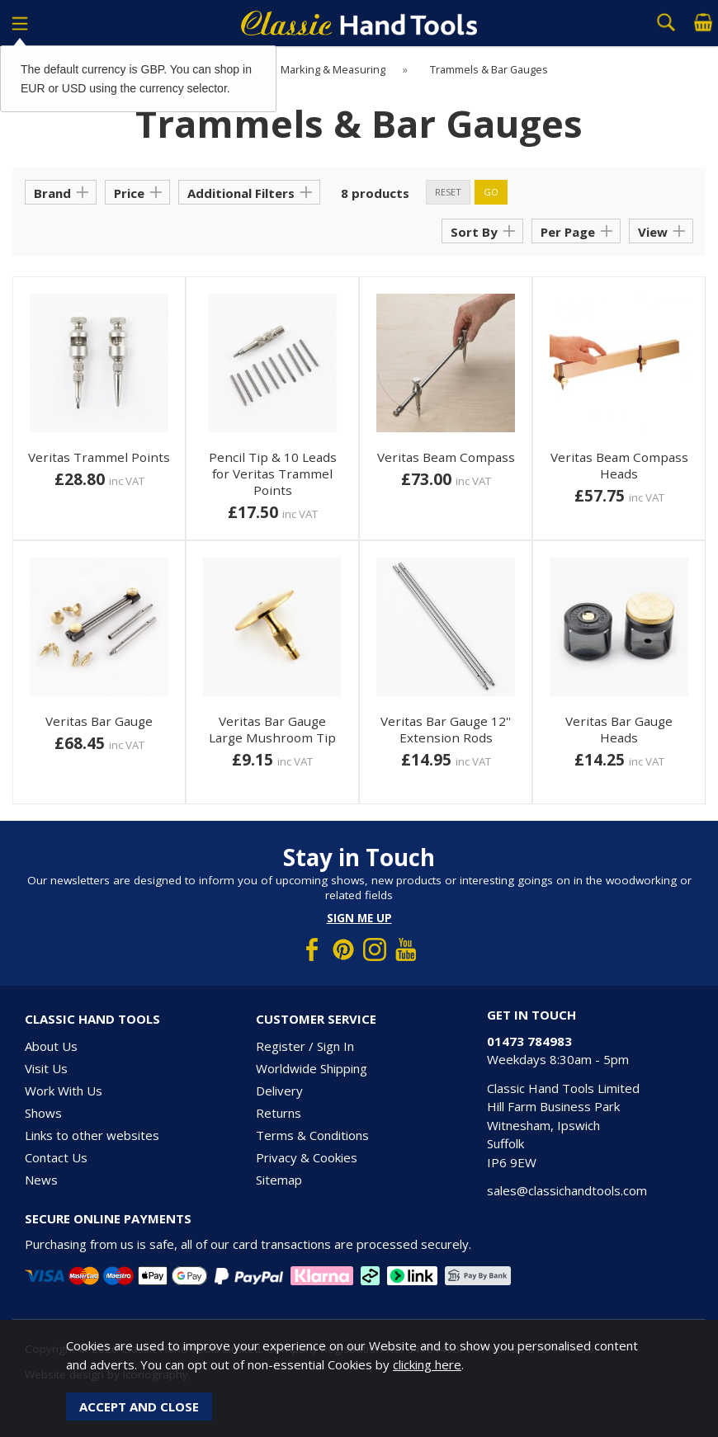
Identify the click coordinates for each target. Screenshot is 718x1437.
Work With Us (63, 1090)
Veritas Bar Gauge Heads (619, 729)
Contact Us (56, 1157)
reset (448, 192)
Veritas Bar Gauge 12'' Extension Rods (445, 729)
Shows (43, 1113)
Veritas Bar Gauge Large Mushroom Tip (272, 729)
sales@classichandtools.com (567, 1190)
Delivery (279, 1090)
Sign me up (359, 918)
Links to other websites (92, 1135)
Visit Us (46, 1068)
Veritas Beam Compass (446, 457)
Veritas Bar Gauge (99, 721)
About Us (51, 1046)
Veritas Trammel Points (99, 457)
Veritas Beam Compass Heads (619, 465)
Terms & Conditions (312, 1135)
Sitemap (279, 1179)
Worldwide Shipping (311, 1068)
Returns (278, 1113)
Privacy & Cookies (306, 1157)
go (491, 192)
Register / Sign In (305, 1046)
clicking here (427, 1364)
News (41, 1179)
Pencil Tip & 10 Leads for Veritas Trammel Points (273, 473)
